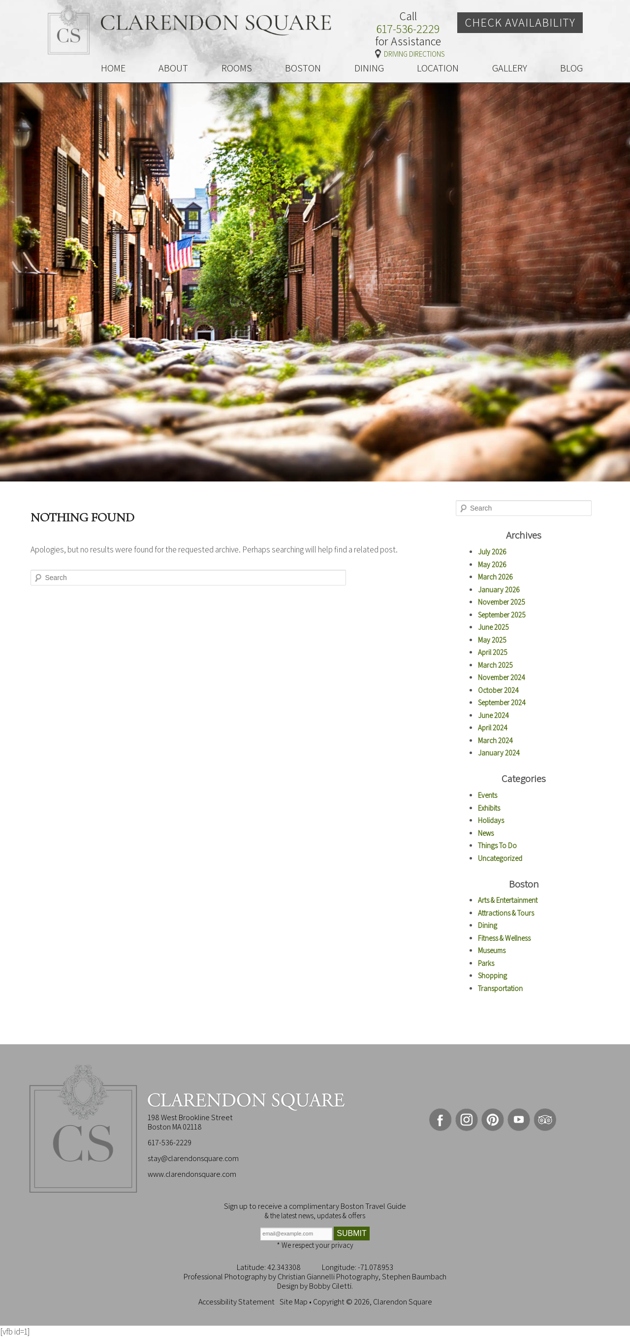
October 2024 (498, 690)
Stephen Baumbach (414, 1276)
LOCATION (438, 68)
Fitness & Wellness (504, 938)
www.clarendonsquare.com (192, 1174)
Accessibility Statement (236, 1302)
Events (487, 795)
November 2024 (501, 677)
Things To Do (497, 845)
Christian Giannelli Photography (328, 1276)
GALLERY (509, 68)
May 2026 (492, 564)
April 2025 (492, 652)
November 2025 (501, 602)
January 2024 (499, 752)
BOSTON (303, 68)
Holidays (491, 820)
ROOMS (236, 68)
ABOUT (173, 68)
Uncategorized (500, 858)
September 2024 (502, 702)
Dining (487, 925)
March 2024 (495, 740)
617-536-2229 (408, 29)
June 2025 (493, 627)
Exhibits (489, 808)
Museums (491, 950)
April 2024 (492, 727)
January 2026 (499, 589)
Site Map (294, 1302)
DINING (369, 68)
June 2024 (493, 715)
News (486, 833)
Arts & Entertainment (507, 900)
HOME (113, 68)
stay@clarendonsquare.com (193, 1158)
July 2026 (492, 551)
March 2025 (495, 665)
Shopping (492, 975)
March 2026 (495, 577)
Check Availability (520, 22)
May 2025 (492, 640)
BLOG (571, 68)
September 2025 (502, 614)
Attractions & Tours (506, 913)
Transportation (500, 988)
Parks (486, 963)
